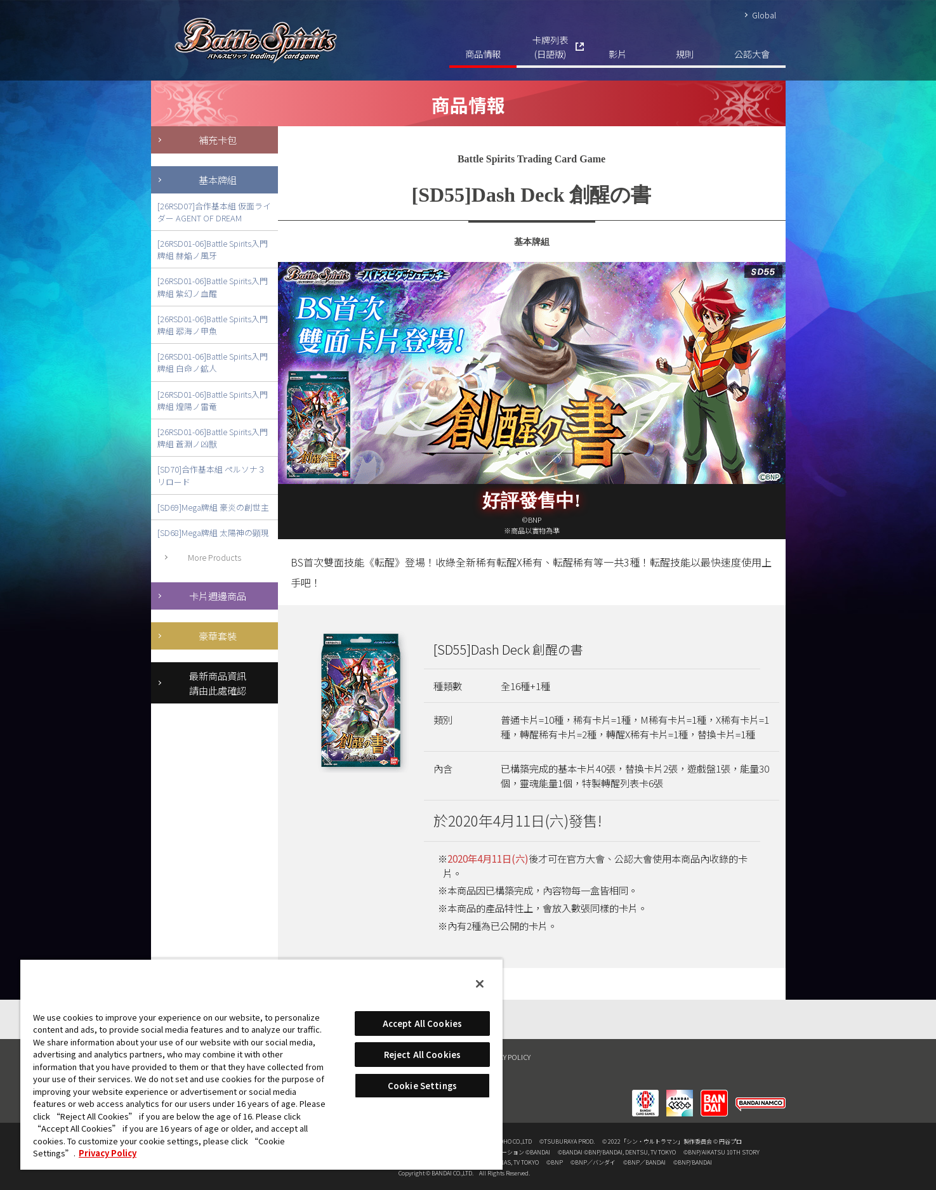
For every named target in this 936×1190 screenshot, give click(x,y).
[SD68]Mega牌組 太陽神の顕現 (213, 532)
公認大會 (752, 53)
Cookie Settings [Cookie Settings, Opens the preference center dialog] (422, 1086)
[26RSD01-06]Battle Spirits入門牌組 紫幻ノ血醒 (212, 287)
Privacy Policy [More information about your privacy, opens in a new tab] (107, 1153)
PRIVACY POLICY (506, 1057)
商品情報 (483, 53)
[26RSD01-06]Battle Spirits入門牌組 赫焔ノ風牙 (212, 249)
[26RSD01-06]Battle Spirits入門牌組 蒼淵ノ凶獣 (212, 438)
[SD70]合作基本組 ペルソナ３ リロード (211, 475)
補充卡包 (218, 140)
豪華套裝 (218, 636)
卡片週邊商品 (217, 596)
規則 (685, 53)
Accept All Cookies (422, 1023)
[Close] (480, 984)
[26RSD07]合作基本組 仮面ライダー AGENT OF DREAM (214, 212)
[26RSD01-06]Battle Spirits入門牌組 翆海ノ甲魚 (212, 325)
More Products (214, 557)
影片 (617, 53)
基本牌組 (218, 179)
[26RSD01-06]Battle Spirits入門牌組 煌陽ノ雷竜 (212, 400)
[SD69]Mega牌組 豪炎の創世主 (213, 507)
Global (764, 15)
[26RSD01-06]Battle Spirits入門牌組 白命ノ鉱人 (212, 362)
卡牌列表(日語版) (550, 46)
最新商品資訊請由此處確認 (217, 683)
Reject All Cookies (422, 1055)
